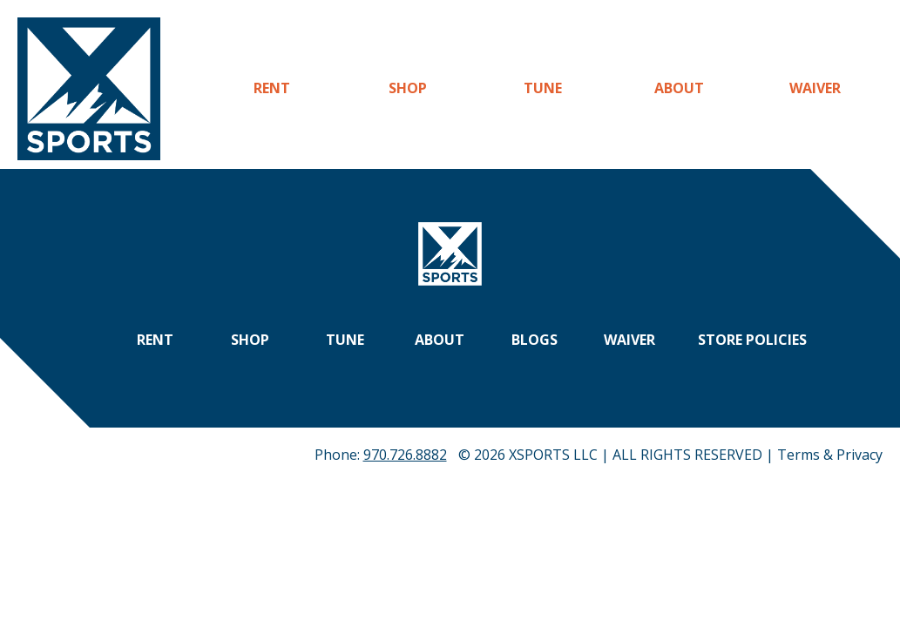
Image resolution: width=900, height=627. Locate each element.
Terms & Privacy (830, 454)
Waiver (815, 88)
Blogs (534, 339)
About (679, 88)
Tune (543, 88)
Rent (272, 88)
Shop (408, 88)
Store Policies (752, 339)
